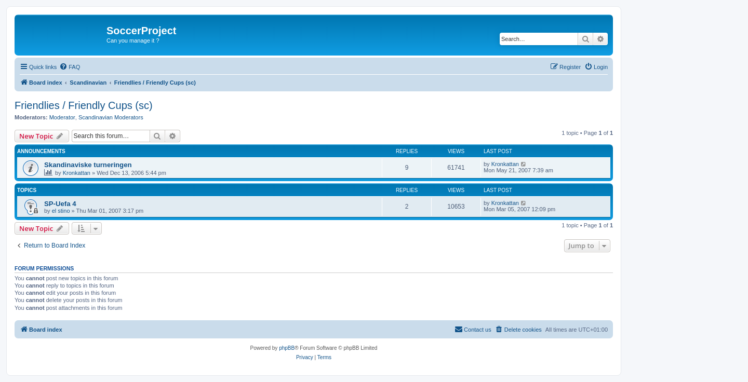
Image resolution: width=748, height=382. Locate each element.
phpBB (287, 348)
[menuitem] (69, 67)
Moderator (62, 117)
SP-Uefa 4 (60, 204)
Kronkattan (76, 173)
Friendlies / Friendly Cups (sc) (84, 105)
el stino (61, 211)
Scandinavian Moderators (110, 117)
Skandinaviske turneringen (88, 165)
